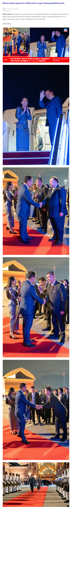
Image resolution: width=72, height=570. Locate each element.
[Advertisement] (35, 515)
